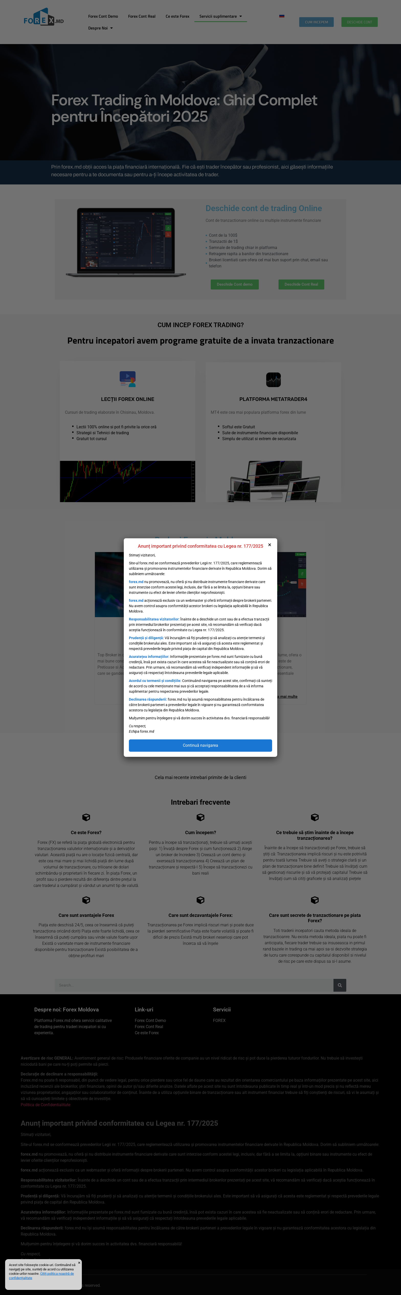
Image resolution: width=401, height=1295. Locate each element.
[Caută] (339, 985)
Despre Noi (100, 28)
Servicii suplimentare (220, 16)
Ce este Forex (177, 16)
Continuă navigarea (200, 745)
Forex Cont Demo (103, 16)
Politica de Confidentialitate (45, 1104)
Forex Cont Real (141, 16)
